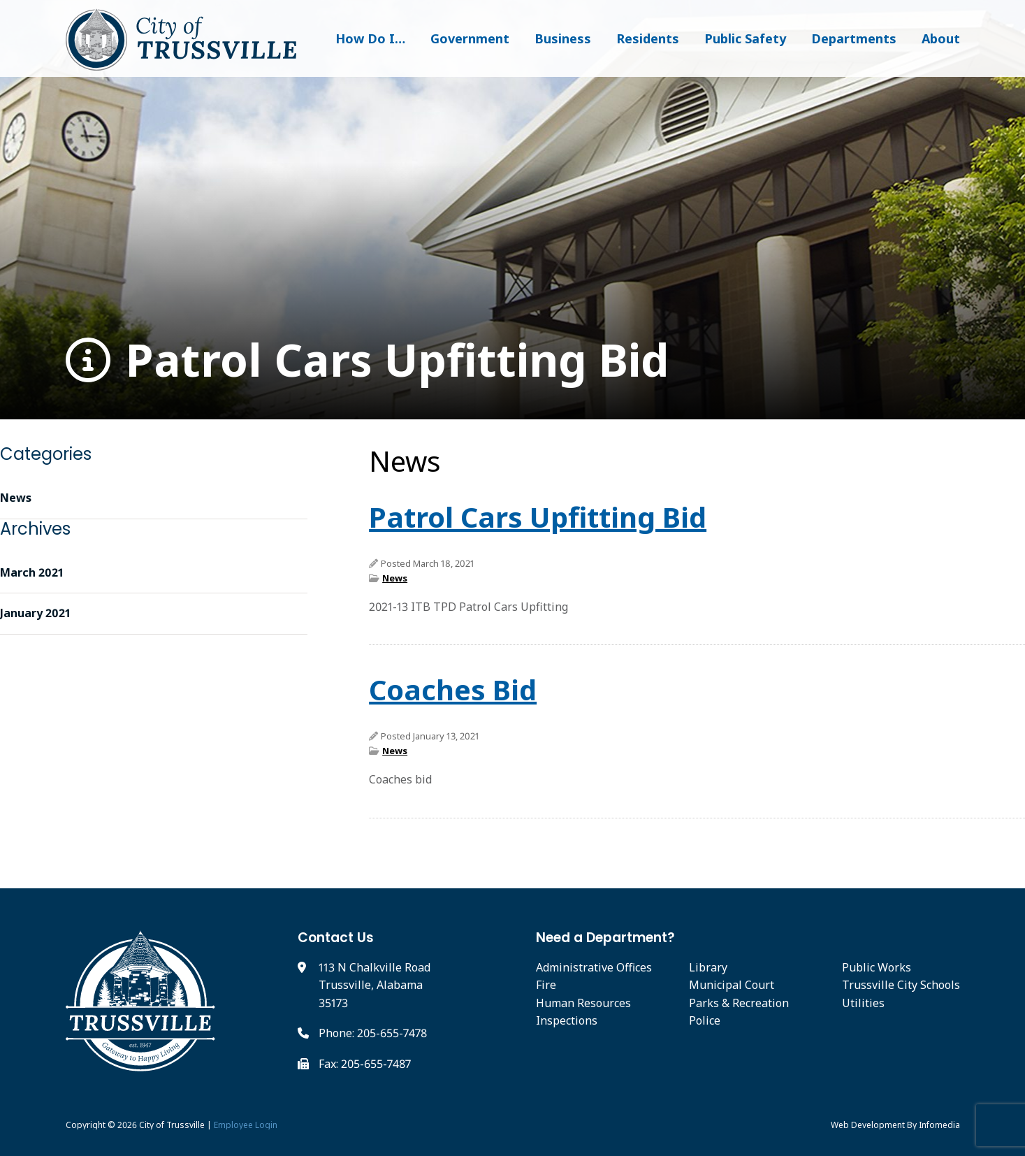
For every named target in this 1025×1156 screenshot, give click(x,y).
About (941, 38)
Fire (546, 984)
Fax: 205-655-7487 (365, 1063)
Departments (853, 38)
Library (708, 967)
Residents (647, 38)
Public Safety (745, 38)
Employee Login (245, 1125)
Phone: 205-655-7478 (373, 1033)
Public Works (876, 967)
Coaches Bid (453, 689)
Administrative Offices (594, 967)
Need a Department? (605, 937)
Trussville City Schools (901, 984)
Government (469, 38)
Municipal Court (731, 984)
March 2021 (32, 572)
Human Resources (583, 1003)
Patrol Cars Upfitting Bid (367, 360)
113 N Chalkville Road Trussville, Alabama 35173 (374, 985)
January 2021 (35, 613)
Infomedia (939, 1125)
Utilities (863, 1003)
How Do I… (370, 38)
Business (563, 38)
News (394, 578)
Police (704, 1020)
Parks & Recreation (739, 1003)
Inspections (566, 1020)
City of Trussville (172, 1125)
